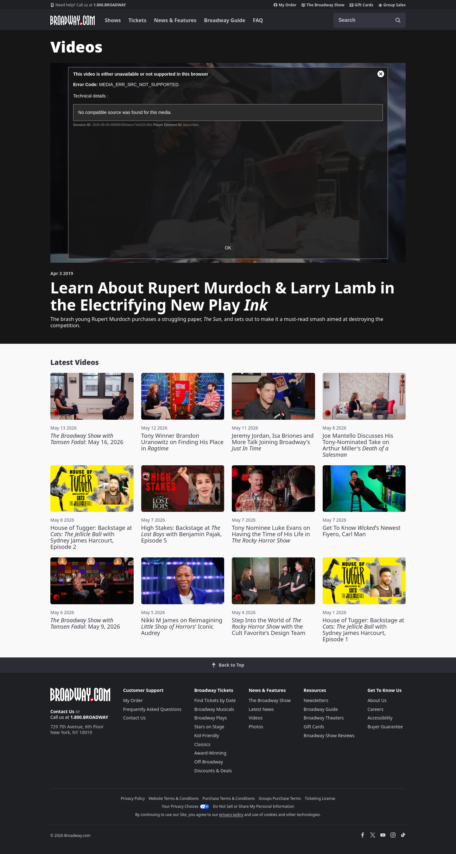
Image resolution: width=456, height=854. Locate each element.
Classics (202, 744)
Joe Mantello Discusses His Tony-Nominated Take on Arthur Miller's (358, 445)
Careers (375, 709)
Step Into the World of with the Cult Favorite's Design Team (268, 626)
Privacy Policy (133, 798)
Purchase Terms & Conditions (229, 798)
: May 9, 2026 (85, 623)
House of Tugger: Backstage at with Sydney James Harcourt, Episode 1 (363, 629)
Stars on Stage (209, 727)
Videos (256, 718)
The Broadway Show (323, 5)
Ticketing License (320, 798)
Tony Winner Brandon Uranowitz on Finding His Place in (182, 442)
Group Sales (392, 5)
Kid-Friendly (206, 735)
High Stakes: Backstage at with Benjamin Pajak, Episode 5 (181, 534)
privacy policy (231, 814)
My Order (285, 5)
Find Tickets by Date (215, 700)
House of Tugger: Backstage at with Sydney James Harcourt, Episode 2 (91, 537)
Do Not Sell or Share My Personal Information (253, 806)
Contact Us (62, 711)
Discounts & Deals (213, 771)
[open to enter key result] (398, 20)
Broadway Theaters (324, 718)
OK (228, 247)
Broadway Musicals (214, 709)
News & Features (175, 20)
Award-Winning (210, 753)
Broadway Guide (224, 20)
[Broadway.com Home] (72, 20)
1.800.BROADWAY (88, 5)
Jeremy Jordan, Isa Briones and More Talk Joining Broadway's (273, 442)
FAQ (258, 20)
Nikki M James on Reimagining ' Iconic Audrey (181, 626)
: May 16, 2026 (87, 439)
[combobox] (369, 20)
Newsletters (316, 700)
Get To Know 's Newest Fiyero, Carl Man (362, 531)
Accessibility (379, 718)
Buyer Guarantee (385, 727)
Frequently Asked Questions (152, 709)
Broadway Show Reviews (329, 735)
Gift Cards (361, 5)
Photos (256, 727)
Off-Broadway (208, 762)
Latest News (261, 709)
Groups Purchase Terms (280, 798)
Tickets (138, 20)
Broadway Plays (210, 718)
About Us (376, 700)
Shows (113, 20)
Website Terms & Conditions (174, 798)
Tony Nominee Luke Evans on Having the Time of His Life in (271, 534)
